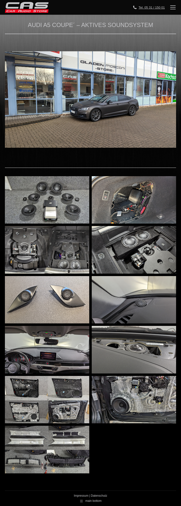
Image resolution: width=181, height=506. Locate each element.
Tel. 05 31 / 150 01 (152, 7)
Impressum (81, 495)
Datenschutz (99, 495)
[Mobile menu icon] (173, 7)
